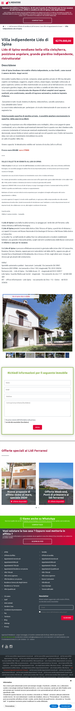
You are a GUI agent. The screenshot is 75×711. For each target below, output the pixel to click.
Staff (5, 600)
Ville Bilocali (46, 582)
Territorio (7, 616)
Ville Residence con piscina (13, 579)
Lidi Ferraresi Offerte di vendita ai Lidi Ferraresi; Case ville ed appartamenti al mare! (35, 26)
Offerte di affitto (9, 555)
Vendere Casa (8, 606)
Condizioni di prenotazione (13, 610)
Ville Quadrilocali (9, 589)
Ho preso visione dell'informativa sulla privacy (20, 420)
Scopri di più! (37, 541)
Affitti (6, 552)
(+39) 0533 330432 (22, 637)
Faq (5, 613)
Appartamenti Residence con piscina (16, 569)
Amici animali (8, 603)
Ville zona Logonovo (11, 576)
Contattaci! (37, 20)
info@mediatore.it (35, 637)
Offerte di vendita (47, 555)
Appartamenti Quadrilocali (50, 569)
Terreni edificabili (47, 589)
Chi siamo (7, 596)
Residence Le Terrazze (11, 586)
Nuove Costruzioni (48, 579)
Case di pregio (46, 586)
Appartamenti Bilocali (11, 562)
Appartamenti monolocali (12, 559)
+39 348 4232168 (8, 637)
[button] (36, 508)
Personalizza (9, 706)
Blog (5, 620)
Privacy (6, 627)
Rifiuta (54, 706)
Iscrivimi (67, 618)
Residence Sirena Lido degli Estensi (15, 582)
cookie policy (19, 692)
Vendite (44, 552)
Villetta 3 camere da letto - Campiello (13, 214)
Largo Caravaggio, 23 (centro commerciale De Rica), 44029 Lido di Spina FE (40, 635)
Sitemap (6, 623)
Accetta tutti (66, 706)
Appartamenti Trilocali (11, 565)
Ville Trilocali (8, 572)
